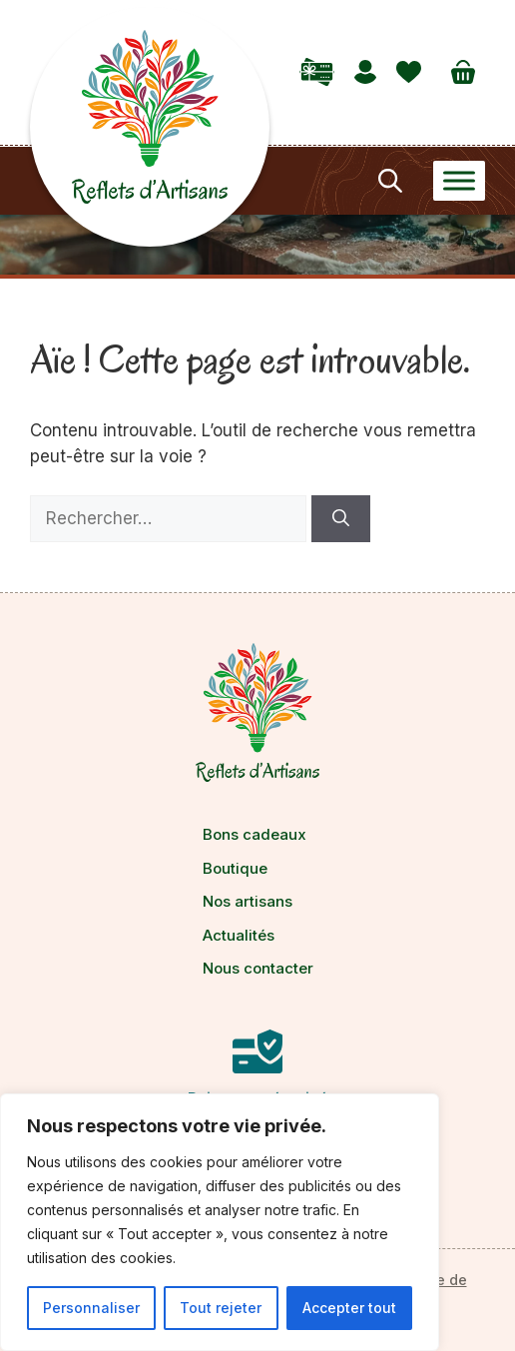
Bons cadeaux (254, 834)
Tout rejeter (220, 1307)
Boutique (235, 868)
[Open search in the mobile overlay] (388, 181)
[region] (219, 1222)
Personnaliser (91, 1307)
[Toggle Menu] (459, 180)
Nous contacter (258, 968)
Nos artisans (247, 901)
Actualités (238, 935)
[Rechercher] (340, 519)
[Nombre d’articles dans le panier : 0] (463, 72)
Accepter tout (349, 1307)
